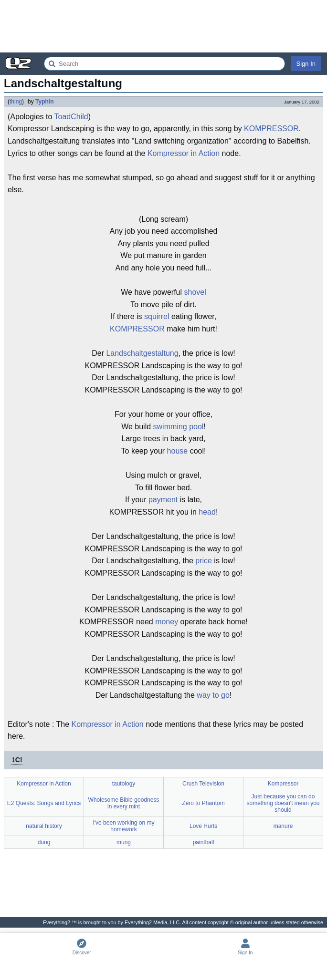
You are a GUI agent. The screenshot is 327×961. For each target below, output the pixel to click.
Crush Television (203, 783)
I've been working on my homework (123, 826)
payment (163, 500)
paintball (203, 842)
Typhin (44, 101)
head (207, 512)
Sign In (306, 63)
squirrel (156, 316)
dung (44, 842)
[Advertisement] (163, 26)
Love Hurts (203, 826)
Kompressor (283, 783)
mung (123, 842)
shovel (195, 292)
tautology (124, 783)
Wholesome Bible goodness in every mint (123, 803)
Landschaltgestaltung (142, 353)
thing (16, 101)
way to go (213, 695)
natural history (44, 826)
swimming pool (178, 427)
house (177, 451)
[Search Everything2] (164, 64)
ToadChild (71, 117)
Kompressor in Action (184, 153)
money (166, 622)
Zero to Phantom (203, 803)
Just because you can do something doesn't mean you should (282, 803)
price (203, 561)
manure (283, 826)
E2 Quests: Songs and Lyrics (44, 803)
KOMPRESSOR (271, 128)
